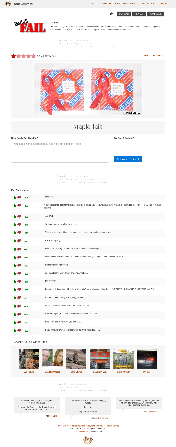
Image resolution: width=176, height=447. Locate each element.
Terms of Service (111, 426)
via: (47, 416)
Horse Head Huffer (83, 432)
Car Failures (76, 372)
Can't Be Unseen (52, 372)
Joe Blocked (121, 3)
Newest (139, 14)
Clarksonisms (154, 411)
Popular (124, 14)
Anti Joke (53, 416)
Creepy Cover (123, 372)
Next (147, 55)
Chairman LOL (100, 372)
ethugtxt (165, 3)
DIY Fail (147, 372)
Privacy (99, 426)
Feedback (61, 426)
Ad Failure (106, 3)
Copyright (90, 426)
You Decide (155, 14)
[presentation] (138, 147)
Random (158, 55)
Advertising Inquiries (76, 426)
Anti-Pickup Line (101, 418)
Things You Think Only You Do (143, 3)
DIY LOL (95, 3)
